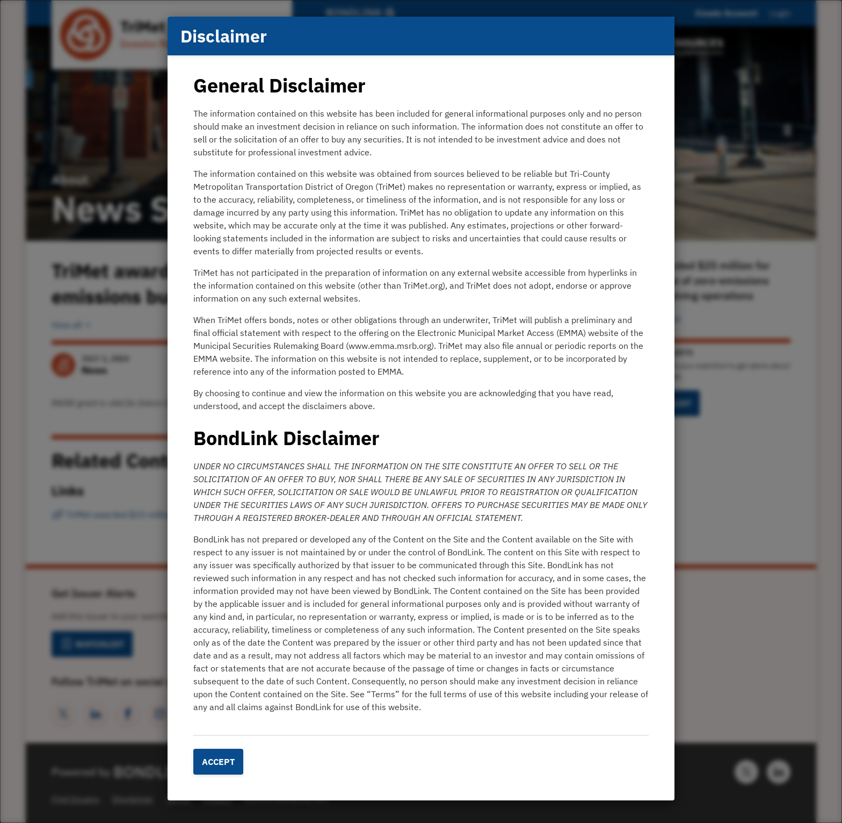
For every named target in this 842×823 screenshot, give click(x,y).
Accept (218, 761)
